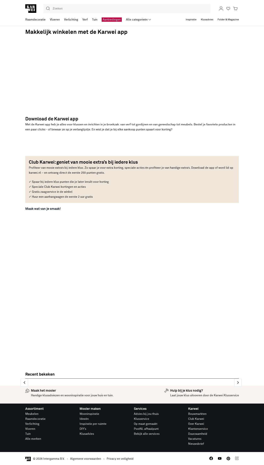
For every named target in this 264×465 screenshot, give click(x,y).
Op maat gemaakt (145, 423)
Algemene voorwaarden (85, 458)
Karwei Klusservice (226, 395)
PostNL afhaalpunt (146, 428)
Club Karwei (196, 418)
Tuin (28, 433)
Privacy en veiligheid (120, 458)
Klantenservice (198, 428)
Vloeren (30, 428)
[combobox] (126, 8)
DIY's (83, 428)
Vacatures (194, 438)
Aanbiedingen (112, 19)
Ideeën (84, 418)
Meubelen (31, 413)
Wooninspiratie (89, 413)
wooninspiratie (74, 395)
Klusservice (141, 418)
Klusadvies (87, 433)
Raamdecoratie (35, 418)
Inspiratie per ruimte (93, 423)
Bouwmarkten (197, 413)
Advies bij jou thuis (146, 413)
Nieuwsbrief (196, 443)
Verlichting (32, 423)
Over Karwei (196, 423)
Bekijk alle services (147, 433)
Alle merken (33, 438)
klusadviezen (51, 395)
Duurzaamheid (197, 433)
